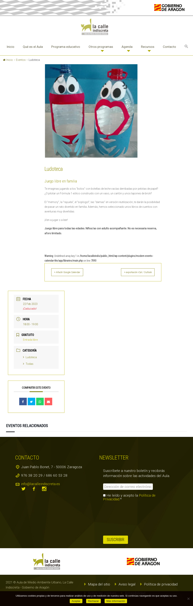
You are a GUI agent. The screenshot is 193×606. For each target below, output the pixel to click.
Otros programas (101, 47)
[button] (186, 47)
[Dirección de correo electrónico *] (128, 486)
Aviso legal (127, 584)
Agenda (127, 47)
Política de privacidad (161, 584)
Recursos (147, 47)
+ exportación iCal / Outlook (133, 272)
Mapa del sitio (99, 584)
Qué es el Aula (33, 47)
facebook (34, 489)
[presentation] (118, 518)
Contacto (169, 47)
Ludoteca (30, 357)
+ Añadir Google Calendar (72, 272)
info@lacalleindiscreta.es (40, 484)
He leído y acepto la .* (129, 497)
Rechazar (93, 601)
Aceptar (76, 601)
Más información (115, 601)
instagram (44, 489)
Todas (28, 363)
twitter (23, 489)
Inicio (10, 47)
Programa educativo (65, 47)
